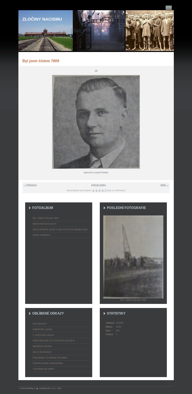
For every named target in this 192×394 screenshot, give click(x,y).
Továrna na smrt (43, 369)
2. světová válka (43, 335)
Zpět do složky (98, 185)
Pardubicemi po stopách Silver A (54, 340)
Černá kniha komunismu (48, 363)
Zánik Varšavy (42, 235)
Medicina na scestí (44, 224)
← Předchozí (30, 185)
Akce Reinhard (42, 352)
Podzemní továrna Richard (50, 357)
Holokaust (40, 323)
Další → (165, 185)
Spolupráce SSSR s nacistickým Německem (60, 229)
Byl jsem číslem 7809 (45, 218)
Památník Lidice (42, 329)
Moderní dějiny (42, 346)
